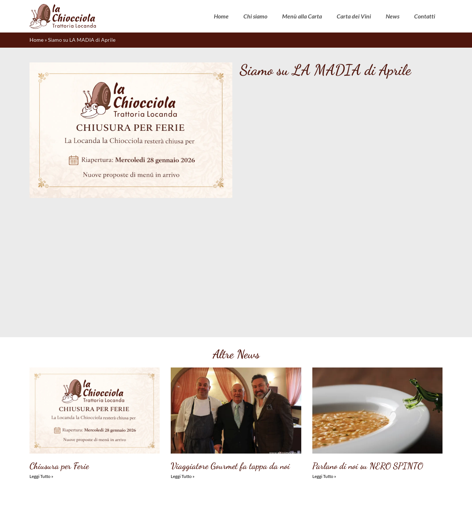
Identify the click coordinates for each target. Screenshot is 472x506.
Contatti (424, 16)
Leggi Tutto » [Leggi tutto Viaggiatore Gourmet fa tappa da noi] (183, 360)
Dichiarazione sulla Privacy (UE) (233, 494)
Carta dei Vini (354, 16)
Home (221, 16)
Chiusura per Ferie (59, 350)
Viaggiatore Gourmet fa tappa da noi (230, 350)
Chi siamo (255, 16)
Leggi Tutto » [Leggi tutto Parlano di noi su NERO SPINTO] (324, 360)
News (392, 16)
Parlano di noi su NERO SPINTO (367, 350)
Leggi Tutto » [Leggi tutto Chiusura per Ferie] (41, 360)
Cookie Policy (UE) (177, 494)
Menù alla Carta (302, 16)
